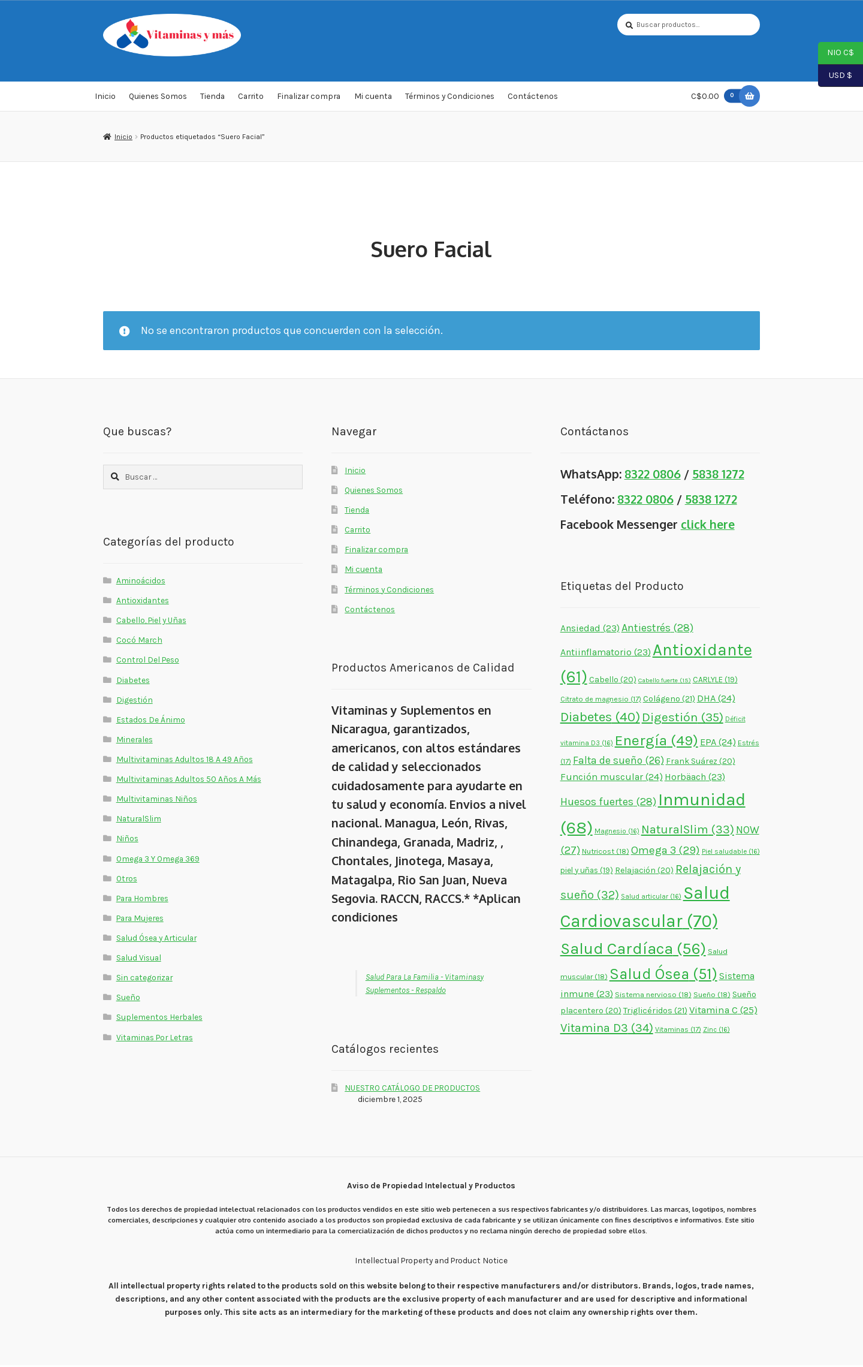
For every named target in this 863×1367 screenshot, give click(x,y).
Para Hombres (142, 900)
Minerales (134, 741)
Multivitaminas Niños (156, 800)
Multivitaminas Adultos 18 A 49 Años (184, 761)
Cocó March (139, 642)
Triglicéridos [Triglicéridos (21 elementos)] (655, 1013)
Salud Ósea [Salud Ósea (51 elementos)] (663, 975)
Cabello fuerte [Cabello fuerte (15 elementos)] (664, 682)
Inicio (105, 98)
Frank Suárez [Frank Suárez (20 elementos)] (700, 763)
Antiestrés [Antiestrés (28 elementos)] (657, 629)
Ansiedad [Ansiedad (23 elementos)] (590, 630)
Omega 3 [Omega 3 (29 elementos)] (665, 852)
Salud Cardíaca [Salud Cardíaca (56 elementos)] (633, 950)
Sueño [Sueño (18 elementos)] (712, 996)
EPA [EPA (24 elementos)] (718, 743)
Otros (126, 880)
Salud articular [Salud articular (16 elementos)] (651, 898)
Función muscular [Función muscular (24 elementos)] (611, 778)
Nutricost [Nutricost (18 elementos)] (605, 853)
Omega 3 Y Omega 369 (158, 860)
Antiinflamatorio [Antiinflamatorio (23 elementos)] (605, 654)
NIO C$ (836, 53)
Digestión (134, 701)
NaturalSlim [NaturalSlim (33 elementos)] (687, 831)
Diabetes (133, 681)
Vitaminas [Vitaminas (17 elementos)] (678, 1032)
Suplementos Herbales (159, 1019)
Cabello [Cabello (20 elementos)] (612, 681)
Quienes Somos (158, 98)
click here (708, 526)
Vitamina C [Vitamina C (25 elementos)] (723, 1012)
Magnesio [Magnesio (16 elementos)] (617, 833)
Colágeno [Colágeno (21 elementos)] (669, 700)
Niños (127, 840)
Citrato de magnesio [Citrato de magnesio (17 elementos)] (600, 701)
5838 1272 (718, 475)
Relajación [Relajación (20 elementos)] (644, 872)
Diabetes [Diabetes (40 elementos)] (600, 719)
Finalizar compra (308, 98)
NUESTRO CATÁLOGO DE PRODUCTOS (412, 1089)
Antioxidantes (142, 602)
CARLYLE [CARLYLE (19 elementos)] (715, 681)
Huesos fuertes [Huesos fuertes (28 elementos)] (608, 803)
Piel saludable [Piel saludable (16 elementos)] (731, 854)
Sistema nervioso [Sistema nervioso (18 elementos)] (653, 996)
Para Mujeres (140, 920)
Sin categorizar (144, 979)
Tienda (212, 98)
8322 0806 (652, 475)
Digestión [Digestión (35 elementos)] (682, 719)
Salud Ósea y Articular (156, 939)
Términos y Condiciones (449, 98)
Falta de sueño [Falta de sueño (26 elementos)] (618, 762)
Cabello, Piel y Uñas (151, 622)
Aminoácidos (140, 582)
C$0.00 (718, 98)
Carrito (251, 98)
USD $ (835, 76)
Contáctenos (533, 98)
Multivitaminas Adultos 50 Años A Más (188, 780)
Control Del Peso (147, 662)
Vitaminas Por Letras (154, 1039)
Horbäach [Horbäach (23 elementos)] (695, 778)
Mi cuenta (373, 98)
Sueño (128, 999)
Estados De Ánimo (150, 721)
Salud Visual (138, 959)
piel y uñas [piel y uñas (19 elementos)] (586, 872)
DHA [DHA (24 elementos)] (716, 700)
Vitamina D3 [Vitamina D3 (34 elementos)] (606, 1030)
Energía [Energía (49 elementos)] (656, 742)
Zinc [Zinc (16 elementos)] (716, 1032)
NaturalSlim (138, 821)
